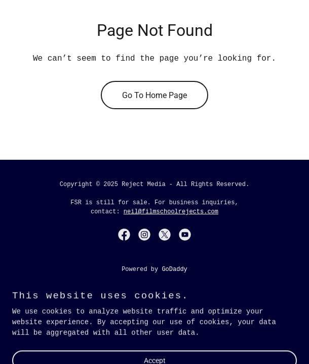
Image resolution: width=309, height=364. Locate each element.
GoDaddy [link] (174, 269)
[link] (124, 234)
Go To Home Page (154, 95)
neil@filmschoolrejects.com (171, 211)
